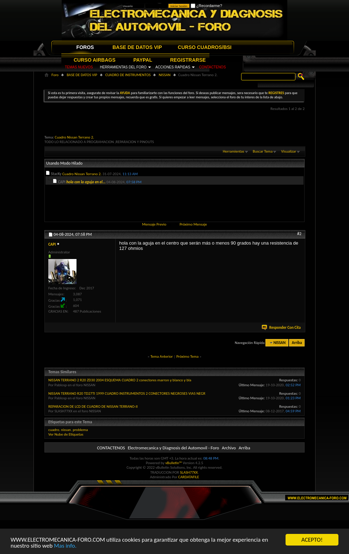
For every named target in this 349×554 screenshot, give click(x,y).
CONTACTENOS (212, 67)
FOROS (85, 47)
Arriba (297, 342)
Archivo (229, 447)
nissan (66, 429)
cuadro (53, 429)
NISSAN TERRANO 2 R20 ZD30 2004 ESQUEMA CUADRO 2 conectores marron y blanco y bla (119, 380)
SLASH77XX (189, 472)
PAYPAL (142, 60)
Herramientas (233, 151)
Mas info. (65, 546)
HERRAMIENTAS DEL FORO (123, 67)
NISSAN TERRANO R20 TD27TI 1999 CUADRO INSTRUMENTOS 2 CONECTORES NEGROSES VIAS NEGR (126, 393)
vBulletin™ (173, 463)
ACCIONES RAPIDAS (172, 67)
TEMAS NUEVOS (79, 67)
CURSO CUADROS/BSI (204, 47)
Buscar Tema (263, 151)
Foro (55, 75)
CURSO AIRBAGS (95, 60)
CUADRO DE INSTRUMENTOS (128, 75)
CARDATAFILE (188, 477)
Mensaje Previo (154, 224)
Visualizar (288, 151)
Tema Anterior (162, 356)
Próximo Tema (187, 356)
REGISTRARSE (188, 60)
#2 (299, 233)
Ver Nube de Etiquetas (65, 434)
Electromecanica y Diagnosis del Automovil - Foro (173, 447)
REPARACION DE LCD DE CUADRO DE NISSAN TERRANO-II (92, 406)
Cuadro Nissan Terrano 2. (74, 137)
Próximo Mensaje (193, 224)
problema (80, 429)
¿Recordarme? (206, 6)
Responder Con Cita (282, 327)
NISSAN (164, 75)
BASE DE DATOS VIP (137, 47)
